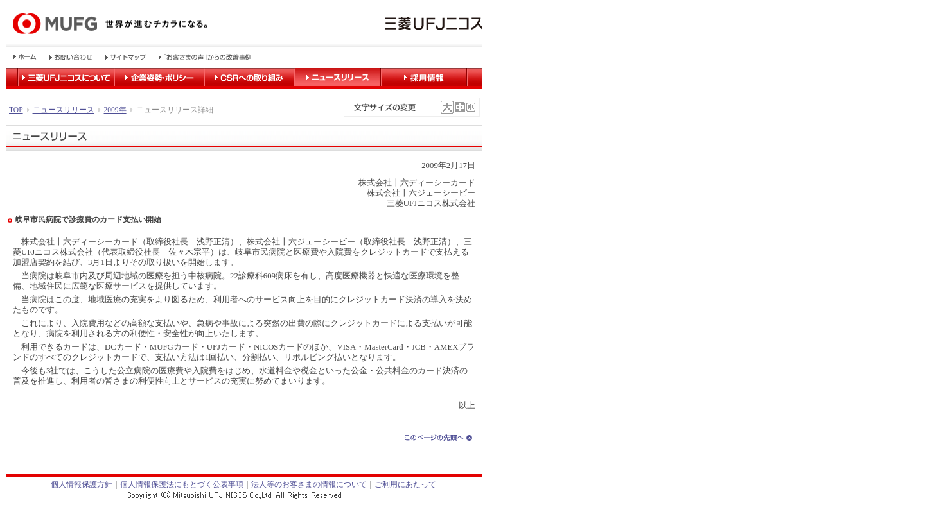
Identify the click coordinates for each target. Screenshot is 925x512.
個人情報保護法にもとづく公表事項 (181, 484)
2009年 (115, 110)
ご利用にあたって (405, 484)
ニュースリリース (63, 110)
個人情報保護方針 (81, 484)
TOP (16, 110)
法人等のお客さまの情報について (309, 484)
